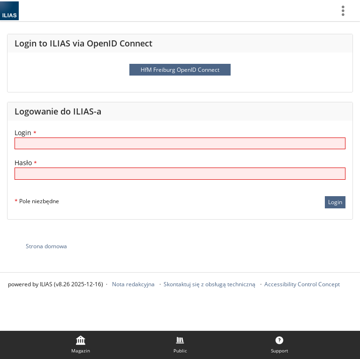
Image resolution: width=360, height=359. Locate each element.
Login (26, 132)
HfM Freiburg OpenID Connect (180, 70)
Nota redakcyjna (133, 284)
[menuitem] (346, 10)
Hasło (26, 162)
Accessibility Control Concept (302, 284)
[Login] (180, 143)
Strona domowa (46, 246)
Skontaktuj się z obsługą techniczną (209, 284)
